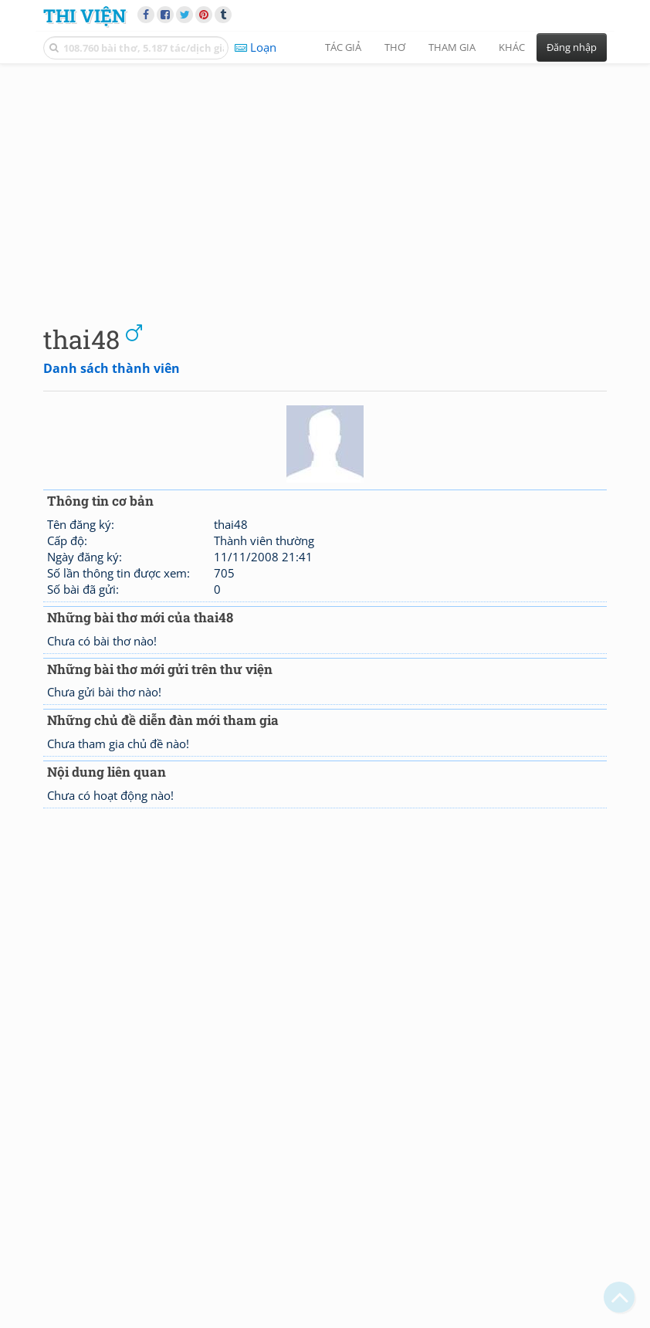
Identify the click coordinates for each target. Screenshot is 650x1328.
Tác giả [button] (343, 47)
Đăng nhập (572, 47)
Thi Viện (84, 15)
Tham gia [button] (452, 47)
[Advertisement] (325, 181)
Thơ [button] (394, 47)
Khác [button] (512, 47)
